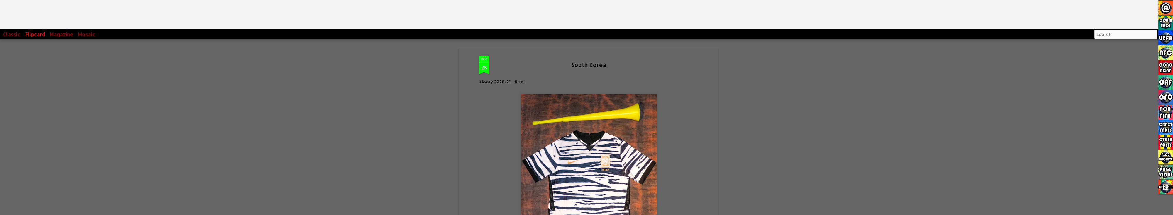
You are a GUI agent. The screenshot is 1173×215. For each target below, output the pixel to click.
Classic (12, 34)
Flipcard (35, 34)
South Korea (588, 64)
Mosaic (86, 34)
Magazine (61, 34)
